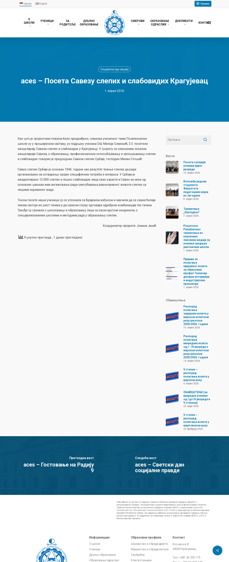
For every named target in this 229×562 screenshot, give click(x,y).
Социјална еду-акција (114, 69)
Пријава (204, 3)
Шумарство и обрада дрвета (149, 543)
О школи (94, 543)
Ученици (94, 549)
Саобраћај (137, 554)
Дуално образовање (102, 554)
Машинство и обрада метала (150, 549)
